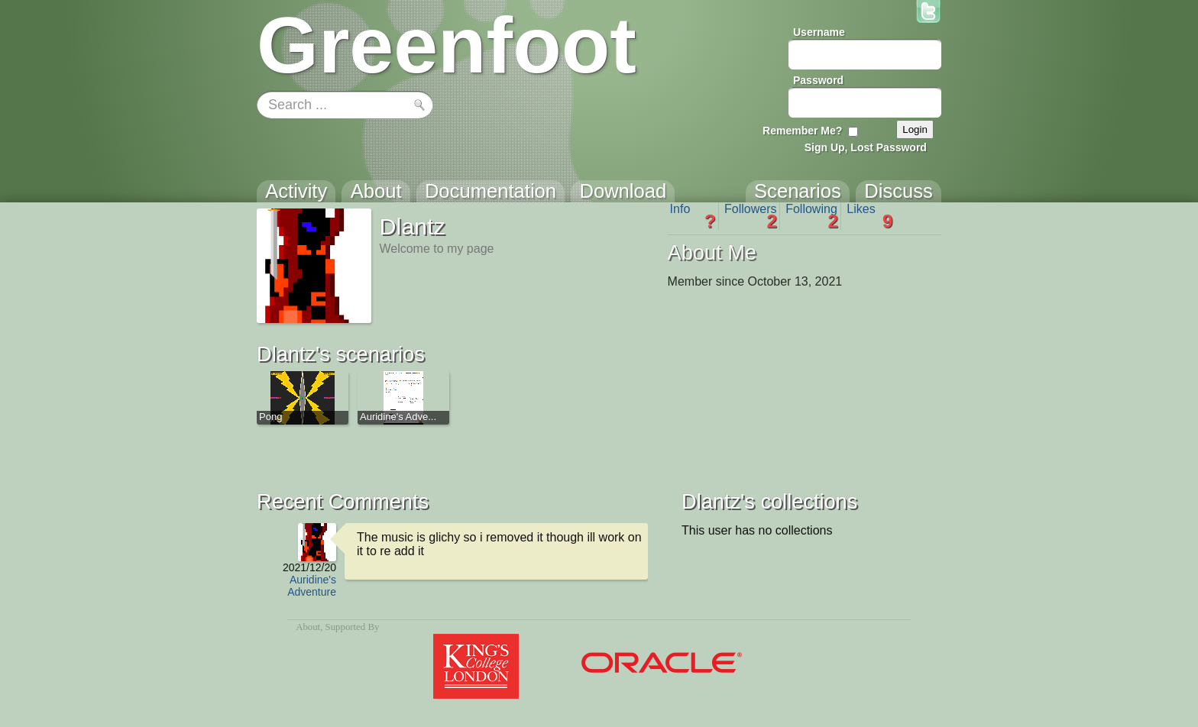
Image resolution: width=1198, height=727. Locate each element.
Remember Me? (802, 130)
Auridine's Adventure (311, 586)
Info (693, 216)
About (308, 627)
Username (819, 32)
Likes (869, 216)
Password (818, 80)
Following (811, 216)
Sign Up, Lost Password (866, 147)
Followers (750, 216)
